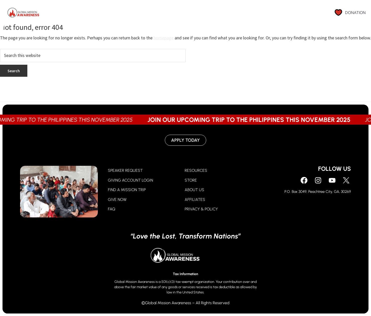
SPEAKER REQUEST (125, 170)
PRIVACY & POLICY (201, 209)
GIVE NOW (117, 199)
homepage (164, 38)
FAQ (111, 209)
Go (217, 14)
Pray (175, 14)
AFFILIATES (195, 199)
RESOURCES (196, 170)
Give (197, 14)
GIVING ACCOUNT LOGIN (130, 180)
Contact (301, 14)
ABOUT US (194, 189)
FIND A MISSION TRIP (127, 189)
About (238, 14)
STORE (191, 180)
